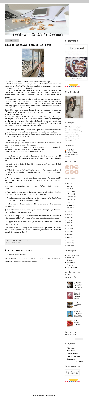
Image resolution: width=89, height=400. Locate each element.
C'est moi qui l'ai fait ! (74, 356)
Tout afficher (79, 361)
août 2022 (70, 199)
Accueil (33, 258)
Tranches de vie (16, 243)
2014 (68, 226)
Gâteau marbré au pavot (77, 304)
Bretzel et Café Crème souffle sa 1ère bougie (78, 314)
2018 (69, 214)
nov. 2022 (70, 191)
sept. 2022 (70, 197)
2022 (69, 186)
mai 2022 (70, 208)
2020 (69, 211)
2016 (68, 220)
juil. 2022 (70, 202)
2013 (68, 228)
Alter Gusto (70, 348)
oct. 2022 (70, 194)
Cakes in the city (72, 354)
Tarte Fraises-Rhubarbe (77, 322)
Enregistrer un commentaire (16, 254)
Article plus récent (11, 258)
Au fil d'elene (71, 351)
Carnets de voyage (73, 255)
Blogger (53, 395)
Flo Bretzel (70, 150)
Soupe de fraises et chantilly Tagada (77, 295)
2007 (69, 246)
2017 (68, 217)
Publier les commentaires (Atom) (25, 262)
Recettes (70, 260)
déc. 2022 (70, 188)
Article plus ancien (54, 258)
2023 (69, 183)
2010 (69, 237)
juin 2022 (70, 205)
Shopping (70, 265)
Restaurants (71, 262)
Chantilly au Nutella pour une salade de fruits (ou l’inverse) (78, 286)
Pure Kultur (70, 258)
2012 (68, 231)
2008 (69, 243)
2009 (69, 240)
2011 (68, 234)
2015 (68, 223)
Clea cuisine (71, 359)
